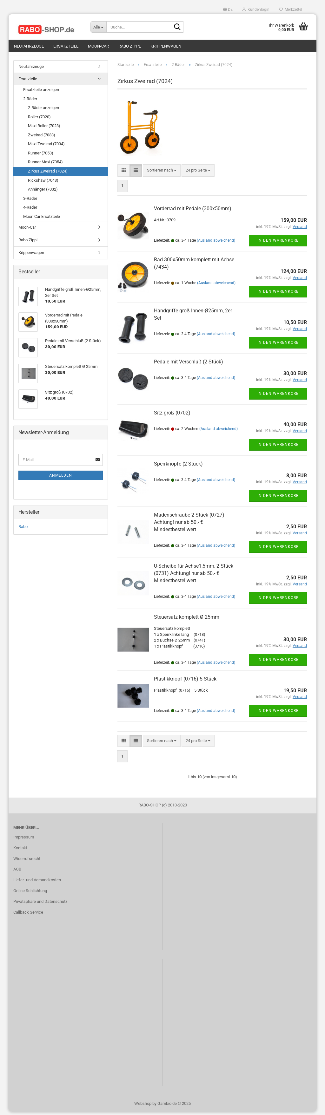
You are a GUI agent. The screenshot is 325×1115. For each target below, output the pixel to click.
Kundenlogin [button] (255, 9)
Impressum (23, 840)
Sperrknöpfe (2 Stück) (178, 467)
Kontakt (20, 851)
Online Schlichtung (30, 893)
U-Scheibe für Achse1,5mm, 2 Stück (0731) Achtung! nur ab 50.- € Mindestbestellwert (193, 576)
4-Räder (30, 210)
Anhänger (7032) (43, 192)
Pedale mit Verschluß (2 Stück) (188, 365)
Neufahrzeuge (29, 46)
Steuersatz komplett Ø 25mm (186, 620)
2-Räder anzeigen (43, 110)
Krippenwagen (165, 46)
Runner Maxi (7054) (45, 165)
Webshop (142, 1106)
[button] (227, 9)
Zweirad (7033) (41, 138)
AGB (17, 872)
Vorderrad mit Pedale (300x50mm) (192, 212)
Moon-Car (98, 46)
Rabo (23, 529)
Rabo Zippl (129, 46)
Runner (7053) (40, 156)
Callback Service (28, 915)
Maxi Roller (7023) (44, 129)
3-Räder (30, 201)
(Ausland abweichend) (216, 243)
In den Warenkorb (278, 243)
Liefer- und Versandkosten (37, 883)
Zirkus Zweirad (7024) (48, 174)
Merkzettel (290, 9)
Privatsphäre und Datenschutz (40, 904)
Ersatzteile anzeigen (41, 92)
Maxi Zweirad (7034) (46, 147)
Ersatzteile (65, 46)
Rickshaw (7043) (43, 183)
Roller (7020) (39, 120)
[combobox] (162, 173)
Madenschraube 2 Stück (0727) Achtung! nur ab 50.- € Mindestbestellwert (189, 525)
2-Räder (30, 102)
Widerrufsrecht (26, 861)
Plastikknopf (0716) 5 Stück (185, 682)
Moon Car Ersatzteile (41, 219)
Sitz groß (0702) (172, 416)
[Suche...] (98, 27)
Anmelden (60, 478)
